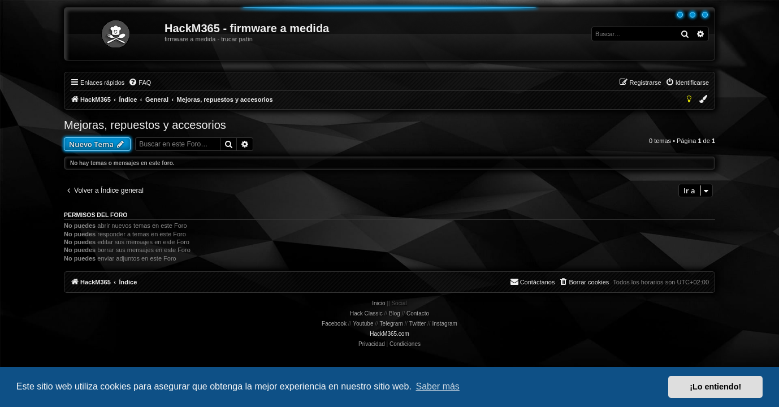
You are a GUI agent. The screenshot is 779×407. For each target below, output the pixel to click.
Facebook (334, 324)
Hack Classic (366, 313)
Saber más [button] (438, 386)
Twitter (417, 324)
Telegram (391, 324)
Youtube (363, 324)
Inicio (378, 303)
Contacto (417, 313)
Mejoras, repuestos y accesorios (145, 125)
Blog (394, 313)
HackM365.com (389, 334)
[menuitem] (139, 82)
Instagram (444, 324)
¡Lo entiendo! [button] (715, 386)
